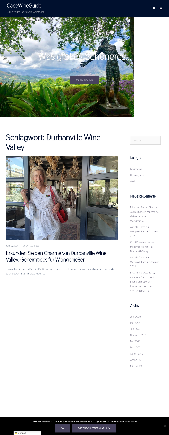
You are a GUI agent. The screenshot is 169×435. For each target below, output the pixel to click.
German (20, 433)
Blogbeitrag (136, 169)
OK (62, 428)
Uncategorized (31, 245)
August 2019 (136, 353)
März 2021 (135, 347)
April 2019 (135, 360)
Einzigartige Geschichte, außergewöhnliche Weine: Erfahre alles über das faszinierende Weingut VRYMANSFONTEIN (143, 281)
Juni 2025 (135, 316)
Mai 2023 (135, 341)
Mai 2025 (135, 323)
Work (133, 181)
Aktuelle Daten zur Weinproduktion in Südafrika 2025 (144, 231)
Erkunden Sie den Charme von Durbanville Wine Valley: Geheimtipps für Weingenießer (56, 256)
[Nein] (164, 426)
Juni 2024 (135, 329)
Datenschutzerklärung (94, 428)
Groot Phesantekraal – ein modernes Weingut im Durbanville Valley (143, 246)
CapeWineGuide (24, 5)
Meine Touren (84, 79)
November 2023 (138, 335)
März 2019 (136, 366)
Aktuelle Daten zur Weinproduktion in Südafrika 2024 (144, 262)
